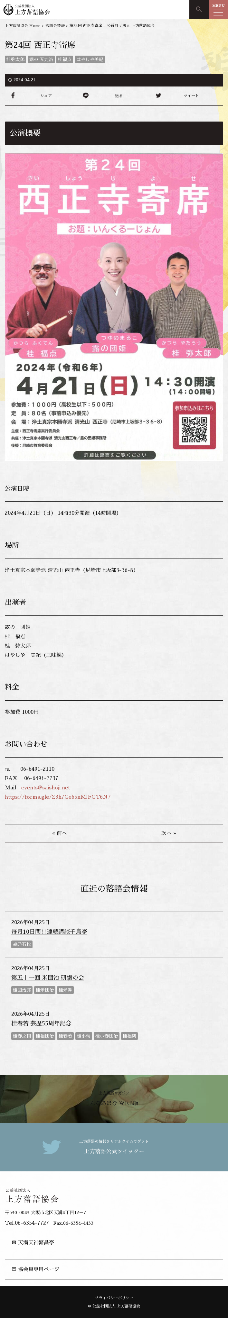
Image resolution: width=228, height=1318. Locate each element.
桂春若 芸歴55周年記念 (41, 1023)
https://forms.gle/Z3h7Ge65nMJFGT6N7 (58, 797)
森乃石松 (22, 944)
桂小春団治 (106, 1036)
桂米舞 (65, 990)
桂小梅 (83, 1036)
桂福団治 (45, 1036)
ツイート (191, 96)
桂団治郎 (22, 990)
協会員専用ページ (35, 1269)
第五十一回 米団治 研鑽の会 (47, 978)
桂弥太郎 (15, 59)
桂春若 (65, 1036)
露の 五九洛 (41, 59)
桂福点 (64, 59)
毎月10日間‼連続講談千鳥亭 (49, 932)
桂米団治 (45, 990)
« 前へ (59, 833)
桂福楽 (129, 1036)
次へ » (168, 833)
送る (119, 96)
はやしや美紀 (89, 59)
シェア (46, 96)
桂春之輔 (22, 1036)
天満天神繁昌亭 (33, 1242)
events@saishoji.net (45, 787)
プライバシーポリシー (114, 1298)
